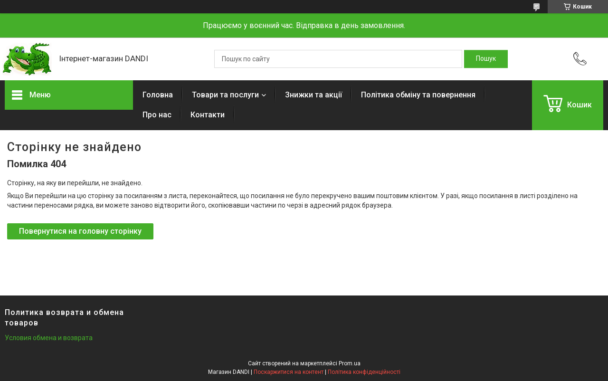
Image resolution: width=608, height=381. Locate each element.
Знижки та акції (313, 94)
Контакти (207, 114)
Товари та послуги (225, 94)
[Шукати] (486, 59)
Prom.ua (350, 363)
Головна (157, 94)
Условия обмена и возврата (49, 338)
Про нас (156, 114)
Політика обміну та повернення (418, 94)
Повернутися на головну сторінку (80, 231)
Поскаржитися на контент (288, 372)
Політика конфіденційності (364, 372)
